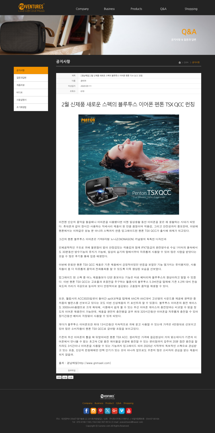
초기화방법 (21, 107)
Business (109, 8)
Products (136, 8)
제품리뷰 (20, 85)
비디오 (19, 92)
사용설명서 (21, 100)
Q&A (163, 8)
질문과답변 (21, 78)
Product (109, 403)
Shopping (191, 8)
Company (82, 8)
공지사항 (20, 70)
